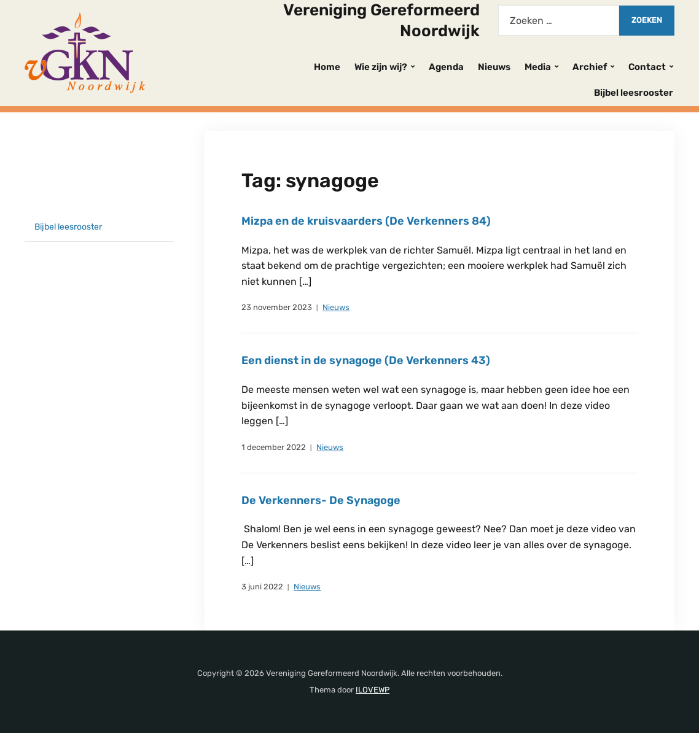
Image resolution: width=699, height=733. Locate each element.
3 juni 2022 (262, 586)
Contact (647, 66)
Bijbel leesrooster (633, 92)
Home (327, 66)
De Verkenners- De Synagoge (320, 500)
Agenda (446, 66)
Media (538, 66)
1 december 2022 (273, 447)
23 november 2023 (276, 307)
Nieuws (494, 66)
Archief (589, 66)
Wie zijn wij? (380, 66)
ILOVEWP (372, 689)
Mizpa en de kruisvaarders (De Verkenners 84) (366, 221)
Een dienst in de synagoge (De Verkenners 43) (365, 360)
